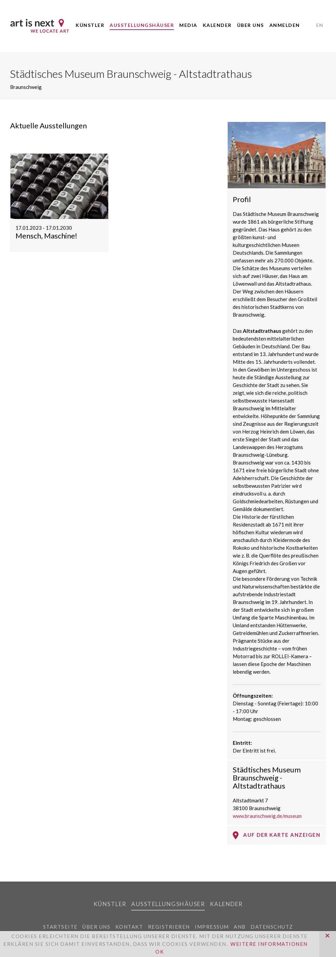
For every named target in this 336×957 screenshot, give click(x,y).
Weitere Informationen (269, 944)
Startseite (60, 927)
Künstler (90, 25)
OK (159, 952)
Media (188, 25)
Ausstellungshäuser (142, 25)
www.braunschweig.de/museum (267, 816)
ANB (240, 927)
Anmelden (284, 25)
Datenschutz (272, 927)
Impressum (212, 927)
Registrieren (169, 927)
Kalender (217, 25)
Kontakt (129, 927)
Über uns (250, 25)
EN (320, 25)
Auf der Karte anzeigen (276, 835)
